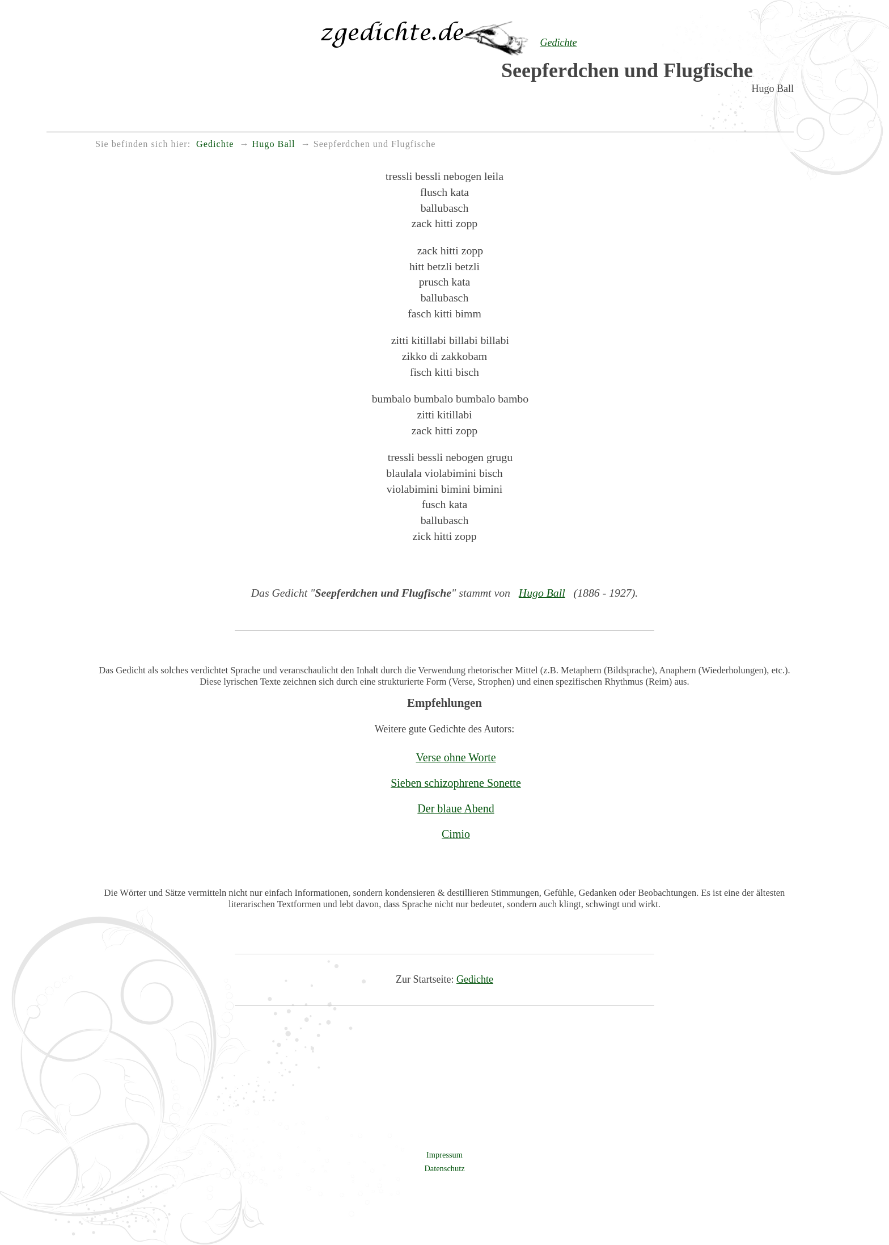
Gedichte (474, 979)
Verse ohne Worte (456, 757)
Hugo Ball (542, 592)
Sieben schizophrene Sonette (456, 783)
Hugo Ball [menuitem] (273, 144)
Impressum (444, 1154)
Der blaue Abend (455, 808)
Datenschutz (444, 1168)
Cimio (456, 834)
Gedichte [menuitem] (215, 144)
